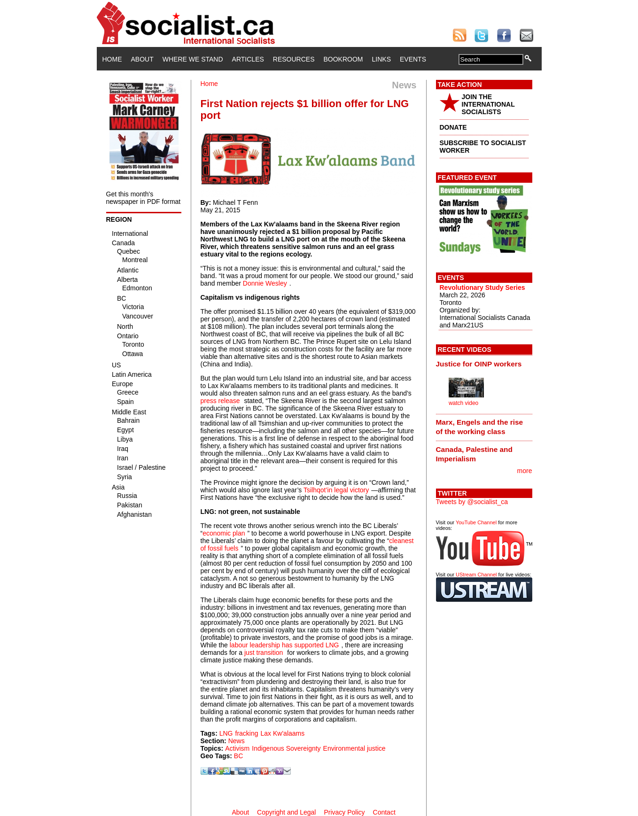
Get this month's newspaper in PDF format (143, 197)
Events (413, 59)
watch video (463, 403)
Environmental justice (354, 748)
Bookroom (343, 59)
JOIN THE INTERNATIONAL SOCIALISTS (488, 104)
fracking (246, 733)
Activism (237, 748)
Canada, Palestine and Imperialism (474, 454)
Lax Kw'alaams (283, 733)
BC (238, 756)
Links (381, 59)
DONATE (453, 127)
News (236, 741)
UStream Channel (476, 574)
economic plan (223, 533)
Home (112, 59)
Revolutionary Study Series (482, 287)
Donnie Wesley (265, 283)
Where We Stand (193, 59)
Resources (294, 59)
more (524, 470)
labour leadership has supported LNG (284, 645)
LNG (226, 733)
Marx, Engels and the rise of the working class (479, 426)
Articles (248, 59)
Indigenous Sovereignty (286, 748)
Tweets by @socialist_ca (472, 501)
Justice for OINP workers (479, 364)
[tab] (484, 363)
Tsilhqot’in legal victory (336, 490)
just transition (263, 652)
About (142, 59)
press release (220, 400)
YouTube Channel (476, 522)
